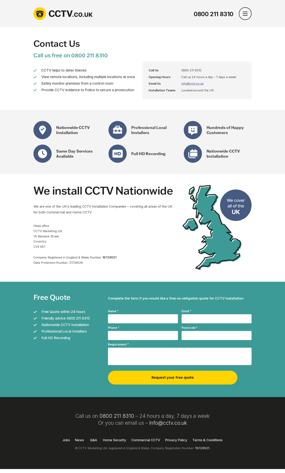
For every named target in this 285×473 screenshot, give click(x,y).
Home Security (114, 439)
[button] (245, 14)
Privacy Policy (176, 439)
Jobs (66, 439)
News (79, 439)
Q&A (93, 439)
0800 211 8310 (213, 14)
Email (186, 311)
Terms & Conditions (207, 439)
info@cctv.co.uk (192, 83)
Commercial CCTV (145, 439)
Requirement (118, 344)
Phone (113, 328)
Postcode (190, 328)
